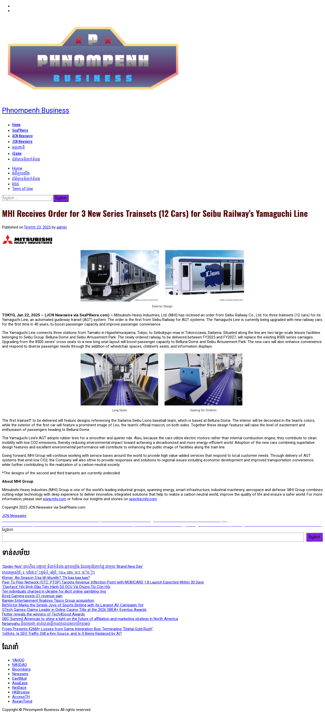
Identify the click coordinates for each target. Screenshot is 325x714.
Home (16, 124)
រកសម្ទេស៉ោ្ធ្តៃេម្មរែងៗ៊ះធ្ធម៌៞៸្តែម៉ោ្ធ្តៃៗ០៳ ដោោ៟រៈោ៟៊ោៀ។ (48, 572)
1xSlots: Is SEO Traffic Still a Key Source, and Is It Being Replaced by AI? (62, 633)
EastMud (19, 678)
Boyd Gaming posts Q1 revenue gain (32, 596)
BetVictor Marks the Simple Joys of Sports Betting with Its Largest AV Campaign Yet (72, 605)
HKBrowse (21, 692)
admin (62, 227)
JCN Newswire (22, 141)
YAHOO (18, 660)
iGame (17, 153)
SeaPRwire (20, 130)
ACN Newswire (22, 135)
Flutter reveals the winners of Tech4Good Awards (43, 614)
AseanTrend (22, 701)
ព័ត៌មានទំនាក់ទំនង (26, 158)
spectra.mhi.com (143, 499)
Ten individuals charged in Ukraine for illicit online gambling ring (54, 591)
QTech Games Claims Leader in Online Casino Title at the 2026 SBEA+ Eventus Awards (74, 609)
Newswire (20, 674)
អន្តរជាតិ (18, 147)
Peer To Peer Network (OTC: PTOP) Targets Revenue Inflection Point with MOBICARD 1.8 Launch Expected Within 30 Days (103, 582)
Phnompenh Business (35, 110)
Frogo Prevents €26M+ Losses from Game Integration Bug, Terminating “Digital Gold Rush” (77, 629)
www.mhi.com (54, 499)
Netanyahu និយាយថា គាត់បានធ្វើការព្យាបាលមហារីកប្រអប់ (46, 623)
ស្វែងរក (7, 529)
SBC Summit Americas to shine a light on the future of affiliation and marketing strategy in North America (90, 618)
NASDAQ (19, 664)
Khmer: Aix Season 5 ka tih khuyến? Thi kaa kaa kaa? (46, 577)
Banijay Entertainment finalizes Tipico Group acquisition (48, 600)
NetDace (19, 687)
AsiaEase (20, 683)
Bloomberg (21, 669)
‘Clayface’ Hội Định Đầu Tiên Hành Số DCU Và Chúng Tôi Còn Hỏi (56, 587)
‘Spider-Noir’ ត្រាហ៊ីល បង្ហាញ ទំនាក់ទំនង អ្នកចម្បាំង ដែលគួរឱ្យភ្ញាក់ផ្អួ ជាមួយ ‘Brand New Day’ (72, 566)
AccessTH (21, 696)
